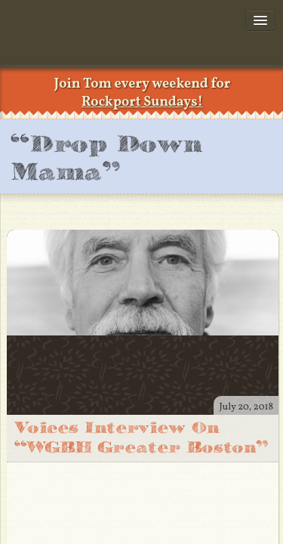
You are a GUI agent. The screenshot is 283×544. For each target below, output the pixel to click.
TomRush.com (94, 45)
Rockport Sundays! (142, 102)
